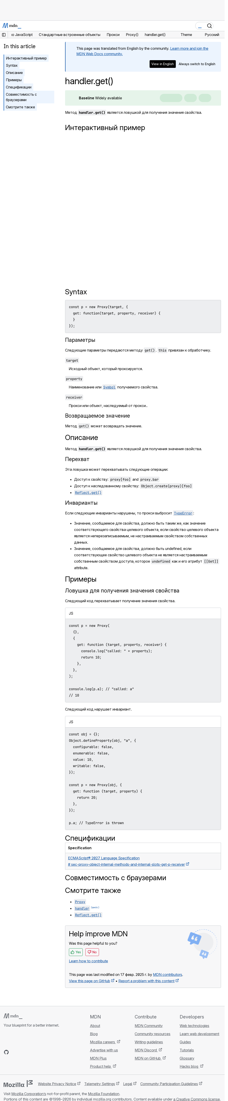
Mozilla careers (103, 1042)
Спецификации (18, 87)
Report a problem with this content (146, 981)
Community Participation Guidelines (169, 1084)
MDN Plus (98, 1058)
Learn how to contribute (88, 961)
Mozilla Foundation (103, 1093)
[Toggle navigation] (219, 26)
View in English (162, 64)
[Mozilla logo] (18, 1083)
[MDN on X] (22, 1052)
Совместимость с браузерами (21, 97)
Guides (185, 1042)
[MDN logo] (13, 1016)
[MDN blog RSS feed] (39, 1052)
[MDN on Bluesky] (14, 1052)
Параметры (80, 340)
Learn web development (199, 1034)
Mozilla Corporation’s (28, 1093)
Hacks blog (189, 1066)
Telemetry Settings (99, 1084)
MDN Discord (146, 1050)
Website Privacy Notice (57, 1084)
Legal (127, 1084)
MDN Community (149, 1025)
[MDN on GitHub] (6, 1052)
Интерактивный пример (26, 58)
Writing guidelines (149, 1042)
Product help (101, 1066)
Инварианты (81, 502)
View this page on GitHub (89, 981)
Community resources (152, 1034)
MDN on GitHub (148, 1058)
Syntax (12, 65)
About (95, 1025)
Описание (14, 72)
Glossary (187, 1058)
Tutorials (187, 1050)
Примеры (14, 80)
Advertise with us (104, 1050)
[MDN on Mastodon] (30, 1052)
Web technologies (194, 1025)
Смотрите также (20, 107)
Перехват (77, 459)
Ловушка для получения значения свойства (122, 590)
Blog (94, 1034)
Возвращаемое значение (97, 415)
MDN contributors (167, 974)
